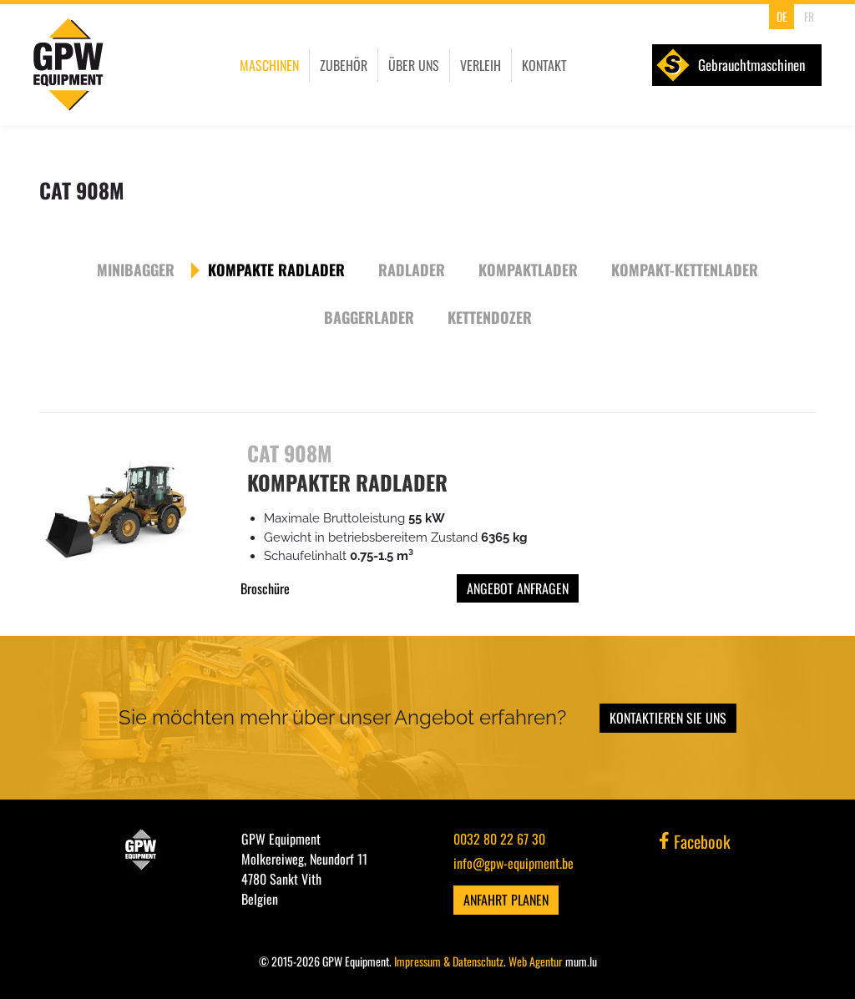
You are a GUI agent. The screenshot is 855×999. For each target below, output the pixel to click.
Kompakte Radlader (276, 269)
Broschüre (265, 588)
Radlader (411, 269)
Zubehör (343, 65)
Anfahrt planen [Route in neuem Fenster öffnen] (506, 900)
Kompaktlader (528, 269)
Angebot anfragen (518, 588)
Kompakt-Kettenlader (684, 269)
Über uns (413, 65)
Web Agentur (535, 961)
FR (809, 16)
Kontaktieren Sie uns (668, 718)
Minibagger (136, 269)
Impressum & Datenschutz (448, 961)
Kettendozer (490, 317)
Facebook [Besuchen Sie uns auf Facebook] (695, 841)
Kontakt (544, 65)
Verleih (480, 65)
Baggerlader (369, 317)
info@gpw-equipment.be (513, 863)
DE (782, 16)
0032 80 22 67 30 (499, 839)
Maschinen (269, 65)
